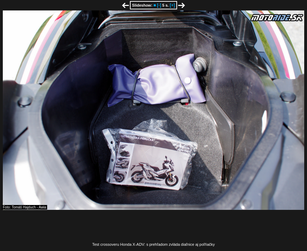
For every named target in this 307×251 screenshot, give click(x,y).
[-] (159, 5)
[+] (172, 5)
